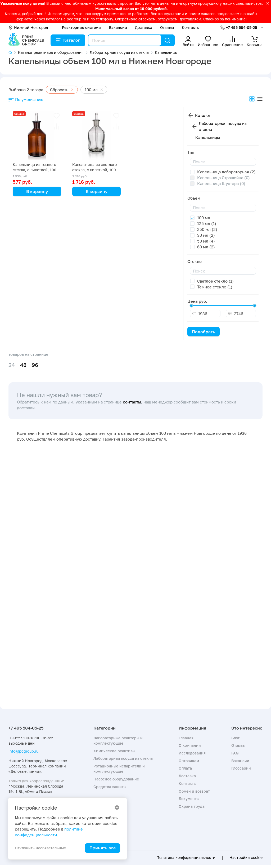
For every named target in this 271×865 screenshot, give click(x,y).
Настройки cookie (246, 857)
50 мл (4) (206, 241)
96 (35, 365)
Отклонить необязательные (40, 848)
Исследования (192, 753)
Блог (235, 738)
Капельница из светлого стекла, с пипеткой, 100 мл (94, 169)
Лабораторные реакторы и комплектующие (118, 740)
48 (23, 365)
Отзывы (167, 27)
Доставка (143, 27)
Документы (189, 798)
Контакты (191, 27)
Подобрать (203, 331)
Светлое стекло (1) (215, 281)
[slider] (191, 305)
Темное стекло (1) (214, 286)
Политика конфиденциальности (185, 857)
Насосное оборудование (116, 779)
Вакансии (118, 27)
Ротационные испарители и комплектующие (119, 769)
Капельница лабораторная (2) (226, 171)
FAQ (235, 753)
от (194, 313)
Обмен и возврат (194, 791)
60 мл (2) (206, 246)
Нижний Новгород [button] (28, 27)
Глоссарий (241, 768)
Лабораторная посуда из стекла (223, 126)
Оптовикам (189, 760)
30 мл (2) (206, 235)
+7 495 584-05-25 (241, 27)
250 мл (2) (207, 229)
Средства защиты (109, 786)
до (230, 313)
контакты (132, 401)
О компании (190, 745)
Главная (186, 738)
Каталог (68, 40)
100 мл (203, 217)
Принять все (102, 847)
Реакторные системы (81, 27)
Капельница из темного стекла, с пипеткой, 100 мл (34, 169)
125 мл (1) (206, 223)
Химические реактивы (114, 751)
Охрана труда (192, 806)
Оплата (185, 768)
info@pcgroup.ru (23, 751)
